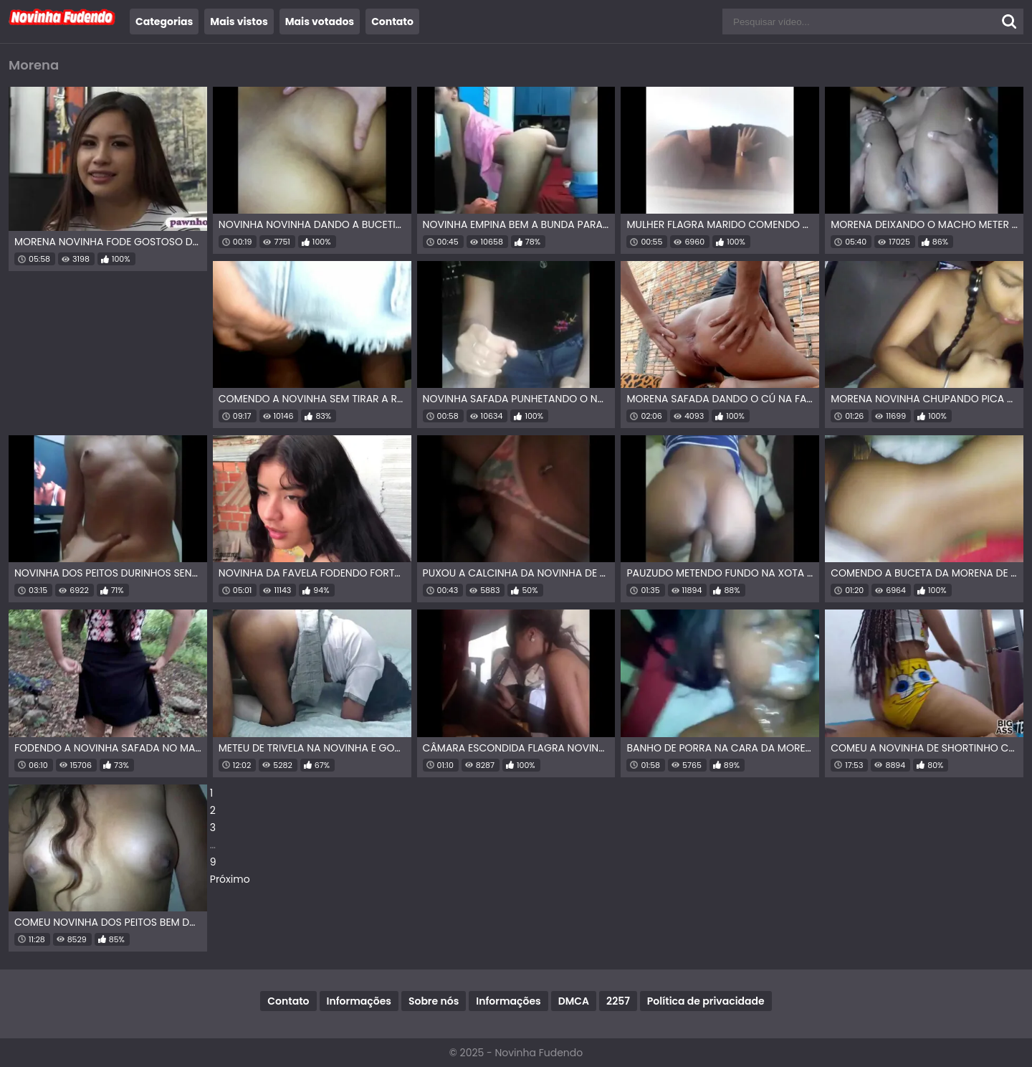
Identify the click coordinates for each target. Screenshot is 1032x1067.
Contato (392, 21)
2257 (618, 1001)
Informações (359, 1001)
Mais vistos (238, 21)
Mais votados (319, 21)
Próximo (230, 879)
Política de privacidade (706, 1001)
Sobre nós (433, 1001)
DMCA (573, 1001)
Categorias (164, 21)
